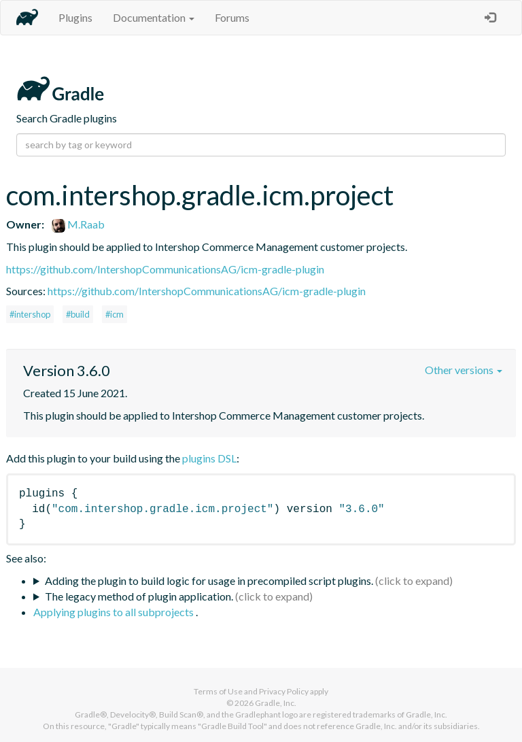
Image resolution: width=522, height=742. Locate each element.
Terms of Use (218, 691)
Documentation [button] (153, 17)
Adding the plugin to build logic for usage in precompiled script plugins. (209, 580)
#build (78, 314)
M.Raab (78, 224)
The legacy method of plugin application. (139, 596)
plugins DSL (209, 458)
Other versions (463, 369)
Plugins (75, 17)
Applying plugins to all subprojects (114, 611)
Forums (232, 17)
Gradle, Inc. (275, 703)
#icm (114, 314)
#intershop (30, 314)
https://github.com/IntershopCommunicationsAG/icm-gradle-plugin (165, 269)
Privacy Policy (284, 691)
